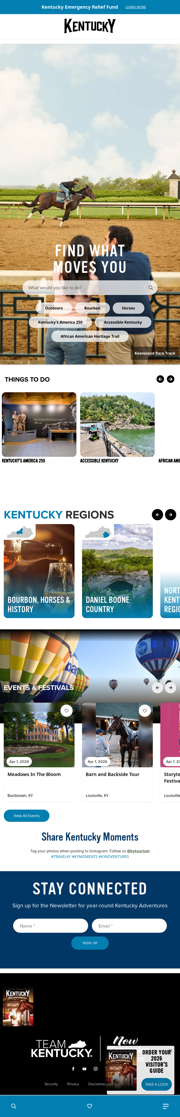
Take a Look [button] (156, 1084)
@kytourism (138, 851)
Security (51, 1084)
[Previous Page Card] (157, 514)
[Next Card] (170, 379)
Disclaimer (96, 1084)
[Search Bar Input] (85, 287)
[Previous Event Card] (157, 687)
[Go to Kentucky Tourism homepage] (90, 26)
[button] (14, 1106)
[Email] (129, 926)
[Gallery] (90, 7)
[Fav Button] (66, 711)
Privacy (73, 1084)
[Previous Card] (160, 379)
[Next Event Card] (170, 687)
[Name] (50, 926)
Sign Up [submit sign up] (90, 943)
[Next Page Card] (170, 514)
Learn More (136, 7)
